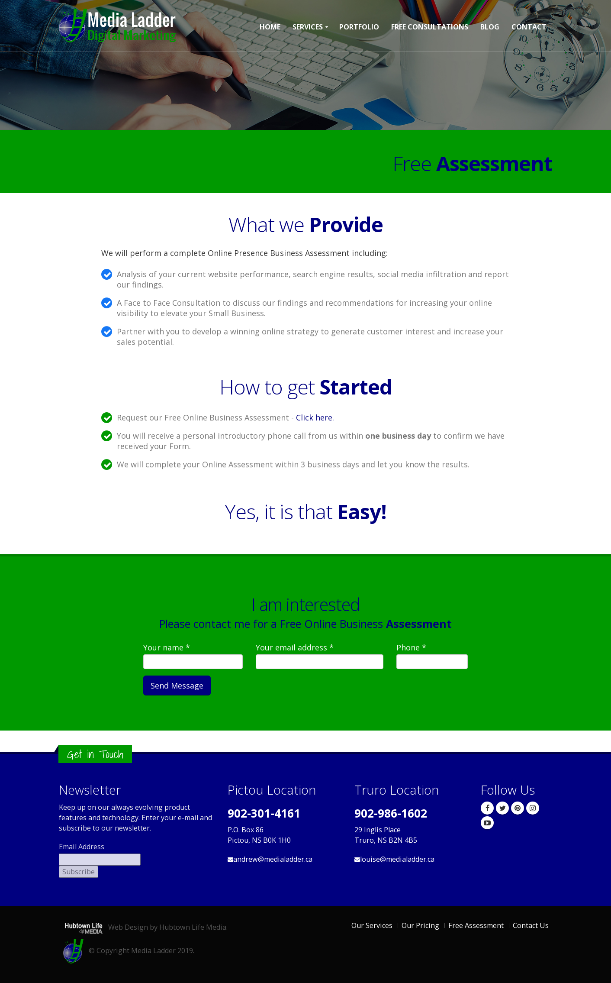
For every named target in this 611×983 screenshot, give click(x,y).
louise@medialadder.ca (397, 859)
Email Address (81, 846)
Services (308, 27)
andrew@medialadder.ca (272, 859)
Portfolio (359, 27)
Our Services (371, 925)
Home (270, 27)
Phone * (411, 647)
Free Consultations (429, 27)
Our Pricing (420, 925)
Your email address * (295, 647)
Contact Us (531, 925)
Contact (529, 27)
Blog (489, 27)
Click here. (315, 417)
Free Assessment (476, 925)
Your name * (166, 647)
